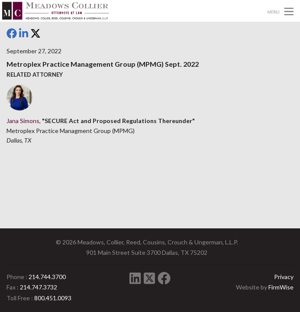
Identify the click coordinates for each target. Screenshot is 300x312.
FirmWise (281, 287)
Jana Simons (22, 120)
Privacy (284, 276)
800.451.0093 (52, 298)
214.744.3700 (47, 276)
